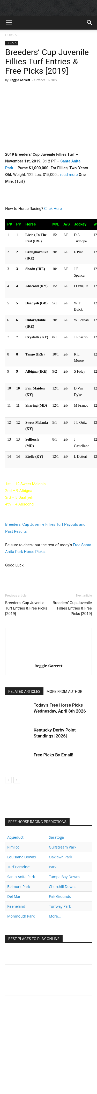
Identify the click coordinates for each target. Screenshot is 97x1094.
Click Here (53, 208)
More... (55, 916)
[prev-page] (8, 780)
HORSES (11, 35)
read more (69, 174)
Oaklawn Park (60, 856)
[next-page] (16, 780)
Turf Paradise (18, 866)
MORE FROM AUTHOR (64, 691)
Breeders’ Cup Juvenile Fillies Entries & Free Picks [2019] (72, 608)
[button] (9, 23)
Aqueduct (15, 837)
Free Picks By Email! (53, 754)
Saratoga (56, 837)
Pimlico (13, 847)
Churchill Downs (62, 886)
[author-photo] (48, 658)
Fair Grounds (60, 896)
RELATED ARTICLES (24, 691)
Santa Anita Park (21, 876)
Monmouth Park (21, 916)
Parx (52, 866)
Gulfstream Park (62, 847)
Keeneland (16, 906)
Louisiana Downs (21, 856)
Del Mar (13, 896)
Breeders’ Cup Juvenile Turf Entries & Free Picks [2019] (26, 608)
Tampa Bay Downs (64, 876)
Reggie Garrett (20, 80)
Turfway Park (60, 906)
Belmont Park (18, 886)
